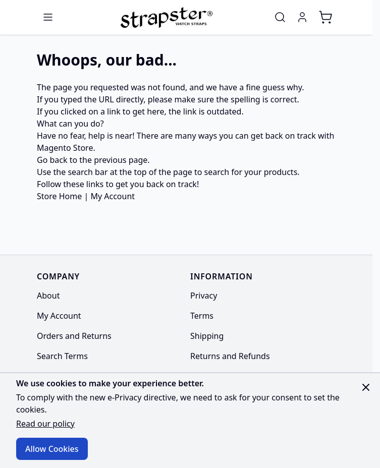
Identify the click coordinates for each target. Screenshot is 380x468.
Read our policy (45, 423)
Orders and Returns (74, 335)
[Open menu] (48, 17)
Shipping (207, 335)
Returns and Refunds (230, 356)
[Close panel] (366, 387)
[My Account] (302, 17)
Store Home (59, 196)
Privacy (203, 295)
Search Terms (62, 356)
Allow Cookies (52, 448)
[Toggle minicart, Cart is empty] (325, 17)
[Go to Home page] (165, 17)
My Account (112, 196)
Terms (201, 315)
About (48, 295)
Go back (52, 159)
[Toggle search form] (280, 17)
